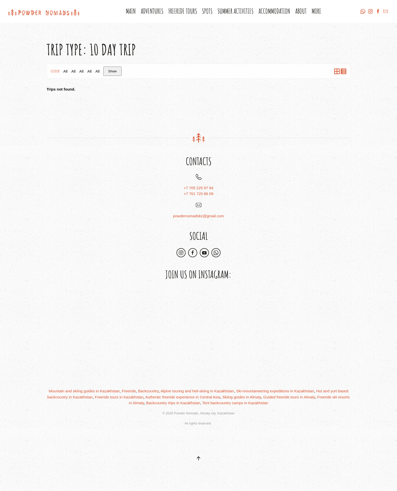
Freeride (129, 391)
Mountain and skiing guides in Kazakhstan (84, 391)
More (316, 11)
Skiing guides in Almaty (241, 397)
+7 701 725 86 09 (198, 193)
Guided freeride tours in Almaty (289, 397)
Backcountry (148, 391)
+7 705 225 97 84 (198, 188)
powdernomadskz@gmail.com (198, 216)
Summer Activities (235, 11)
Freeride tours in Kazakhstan (119, 397)
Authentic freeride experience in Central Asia (182, 397)
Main (131, 11)
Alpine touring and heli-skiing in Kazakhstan (197, 391)
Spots (207, 11)
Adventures (152, 11)
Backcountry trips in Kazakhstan (173, 403)
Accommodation (274, 11)
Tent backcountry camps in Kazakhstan (235, 403)
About (301, 11)
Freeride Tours (182, 11)
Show (112, 71)
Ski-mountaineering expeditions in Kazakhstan (275, 391)
